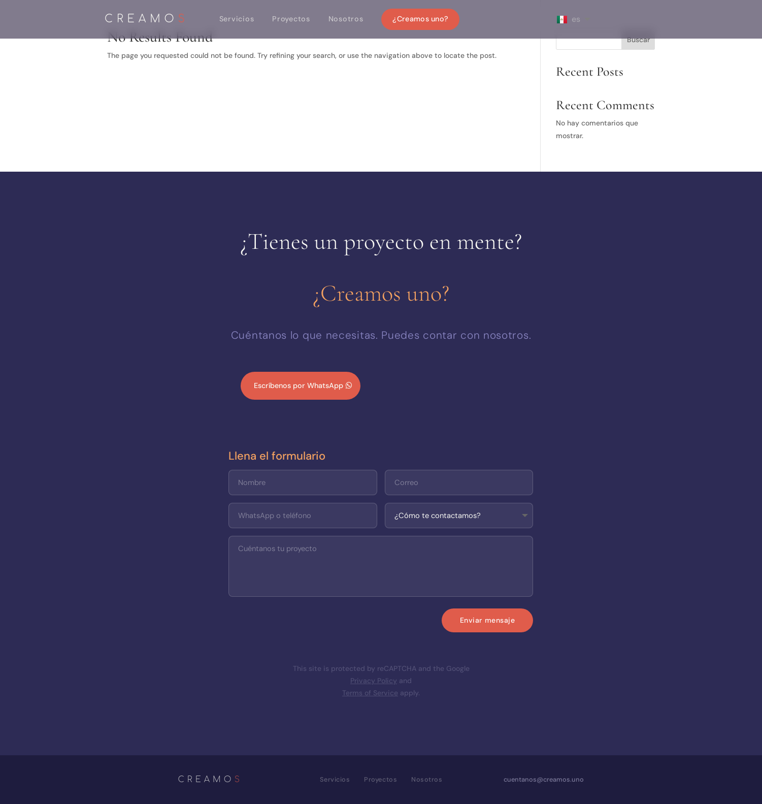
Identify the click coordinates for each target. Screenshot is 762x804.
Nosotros (345, 18)
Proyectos (291, 18)
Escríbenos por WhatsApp (298, 385)
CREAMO (147, 19)
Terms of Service (370, 692)
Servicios (236, 18)
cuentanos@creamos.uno (544, 779)
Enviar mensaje (487, 620)
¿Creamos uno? (420, 18)
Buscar (638, 39)
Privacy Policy (373, 680)
